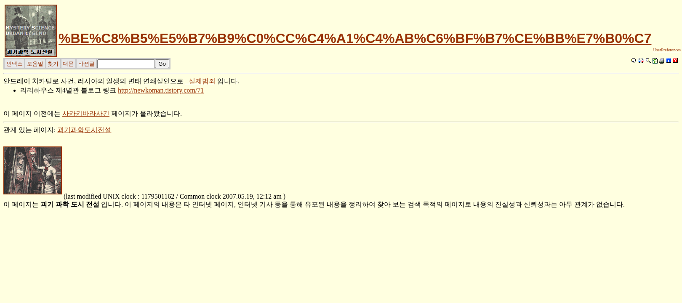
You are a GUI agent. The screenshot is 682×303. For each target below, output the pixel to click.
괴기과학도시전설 (84, 129)
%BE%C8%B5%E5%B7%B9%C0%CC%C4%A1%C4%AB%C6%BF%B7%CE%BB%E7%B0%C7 (355, 38)
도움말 (35, 64)
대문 (68, 64)
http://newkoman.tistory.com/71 (161, 90)
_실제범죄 (200, 81)
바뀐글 (86, 64)
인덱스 (14, 64)
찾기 (53, 64)
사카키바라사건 (85, 113)
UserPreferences (667, 50)
